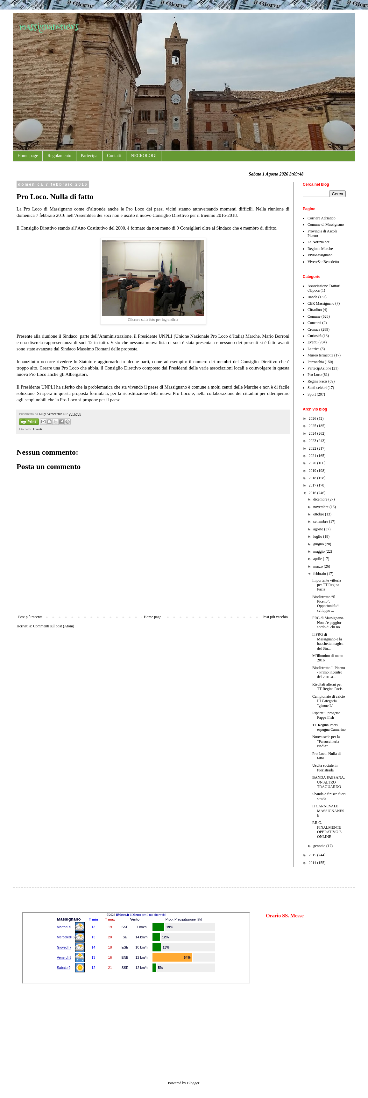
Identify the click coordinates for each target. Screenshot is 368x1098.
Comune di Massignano (326, 224)
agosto (318, 529)
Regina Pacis (317, 381)
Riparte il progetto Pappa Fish (326, 715)
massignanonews (49, 26)
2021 (313, 455)
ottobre (319, 514)
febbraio (320, 573)
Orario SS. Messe (285, 915)
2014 (313, 862)
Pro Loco (315, 374)
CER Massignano (321, 303)
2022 (313, 448)
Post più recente (30, 617)
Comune (314, 316)
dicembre (321, 499)
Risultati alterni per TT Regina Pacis (327, 686)
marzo (318, 566)
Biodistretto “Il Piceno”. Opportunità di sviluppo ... (325, 604)
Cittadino (315, 309)
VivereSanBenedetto (323, 261)
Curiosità (315, 336)
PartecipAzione (319, 368)
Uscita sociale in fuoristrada (324, 767)
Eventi (37, 429)
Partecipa (89, 155)
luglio (318, 536)
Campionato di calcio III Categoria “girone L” (328, 701)
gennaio (319, 846)
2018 (313, 478)
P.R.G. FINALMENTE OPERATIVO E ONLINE (327, 829)
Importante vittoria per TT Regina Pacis (326, 585)
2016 (313, 493)
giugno (319, 544)
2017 (313, 485)
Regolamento (59, 155)
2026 (313, 418)
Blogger (193, 1083)
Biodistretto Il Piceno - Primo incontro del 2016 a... (328, 672)
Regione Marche (320, 248)
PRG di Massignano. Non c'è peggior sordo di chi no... (328, 622)
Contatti (114, 155)
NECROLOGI (144, 155)
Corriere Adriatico (322, 218)
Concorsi (314, 323)
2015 (313, 855)
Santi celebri (317, 387)
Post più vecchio (275, 617)
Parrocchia (316, 362)
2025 (313, 426)
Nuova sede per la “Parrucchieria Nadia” (326, 741)
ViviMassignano (320, 255)
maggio (319, 551)
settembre (321, 521)
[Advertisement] (41, 1031)
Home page (28, 155)
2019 (313, 470)
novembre (321, 507)
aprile (318, 558)
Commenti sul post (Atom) (53, 626)
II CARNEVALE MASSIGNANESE (328, 811)
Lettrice (313, 349)
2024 (313, 433)
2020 (313, 463)
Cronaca (314, 329)
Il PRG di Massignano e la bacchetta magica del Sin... (327, 641)
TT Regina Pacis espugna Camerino (329, 727)
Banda (312, 297)
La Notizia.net (318, 242)
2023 (313, 441)
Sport (312, 394)
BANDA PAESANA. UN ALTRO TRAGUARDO (328, 782)
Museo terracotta (320, 355)
